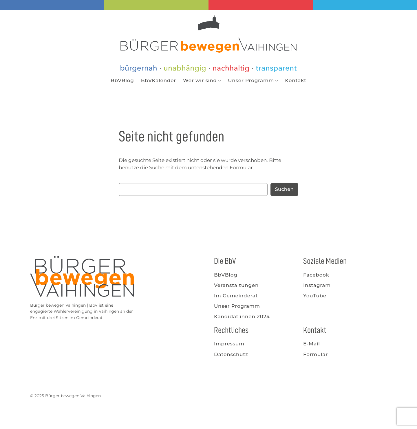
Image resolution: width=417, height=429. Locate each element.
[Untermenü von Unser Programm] (276, 80)
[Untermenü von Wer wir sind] (219, 80)
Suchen (284, 189)
